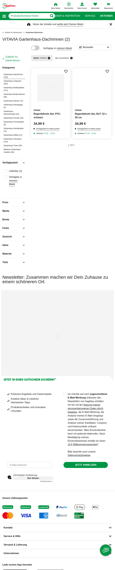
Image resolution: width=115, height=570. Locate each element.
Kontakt (8, 527)
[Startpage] (8, 5)
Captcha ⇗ (46, 481)
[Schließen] (111, 24)
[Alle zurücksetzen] (71, 58)
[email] (29, 465)
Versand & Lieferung (15, 544)
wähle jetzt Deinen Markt (70, 24)
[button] (4, 16)
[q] (28, 16)
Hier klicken (33, 478)
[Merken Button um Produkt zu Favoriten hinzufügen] (66, 71)
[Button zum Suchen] (51, 16)
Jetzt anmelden (85, 465)
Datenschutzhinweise (79, 455)
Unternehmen (11, 553)
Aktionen (106, 16)
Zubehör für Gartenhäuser (12, 59)
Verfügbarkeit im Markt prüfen (47, 129)
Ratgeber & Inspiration (64, 16)
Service (90, 16)
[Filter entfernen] (49, 58)
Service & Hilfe (12, 536)
